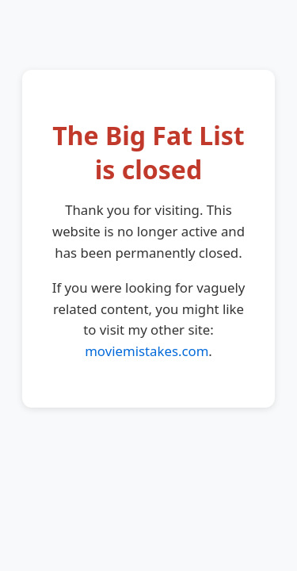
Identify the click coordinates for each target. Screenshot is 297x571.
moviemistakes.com (146, 351)
